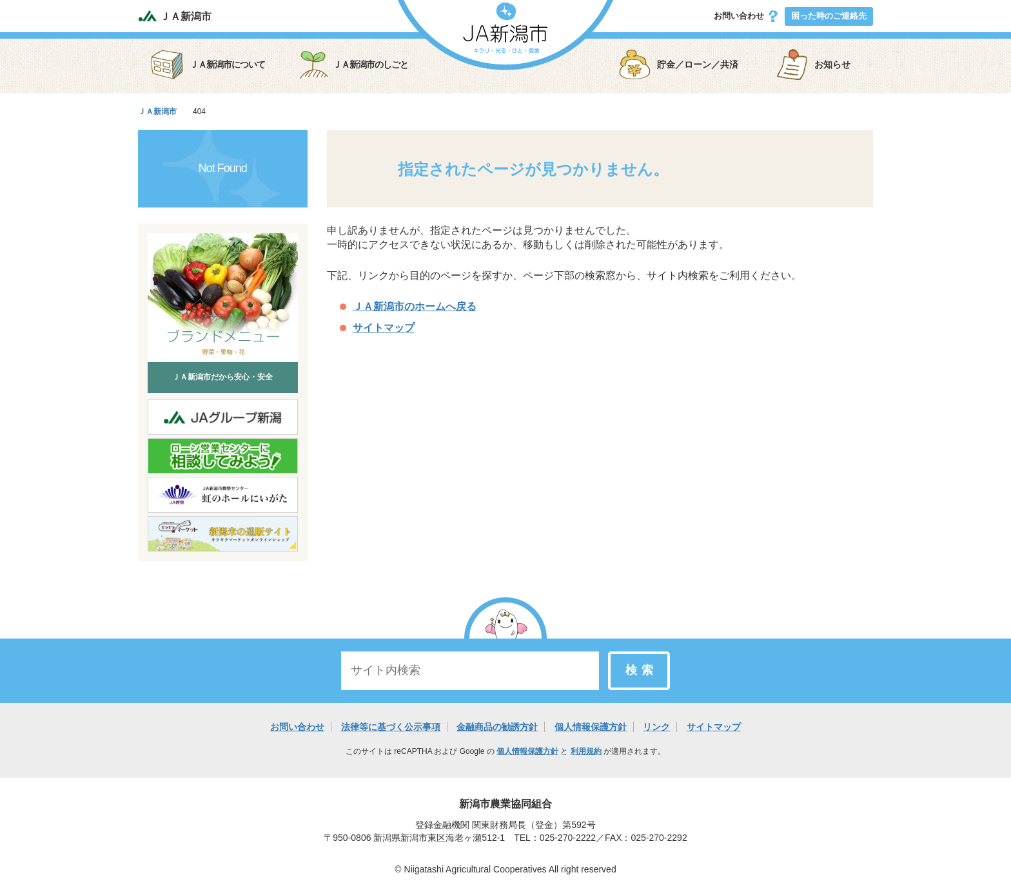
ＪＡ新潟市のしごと (352, 64)
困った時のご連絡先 (829, 16)
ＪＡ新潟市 (174, 16)
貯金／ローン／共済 (678, 64)
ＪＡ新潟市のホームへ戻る (414, 306)
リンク (656, 727)
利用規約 (586, 751)
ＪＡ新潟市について (208, 64)
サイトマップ (384, 327)
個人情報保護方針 (591, 727)
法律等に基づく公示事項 (390, 727)
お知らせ (813, 64)
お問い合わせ (747, 16)
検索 (641, 670)
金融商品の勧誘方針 (497, 727)
